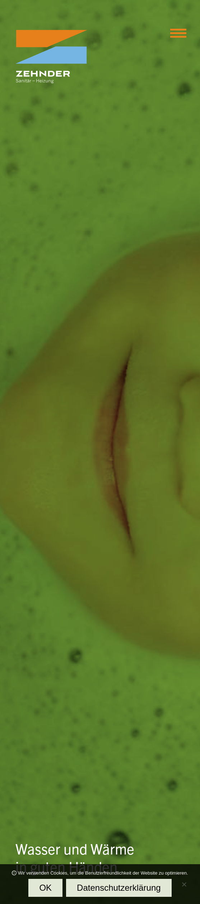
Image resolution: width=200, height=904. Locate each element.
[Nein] (184, 886)
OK (45, 888)
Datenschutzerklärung (119, 888)
